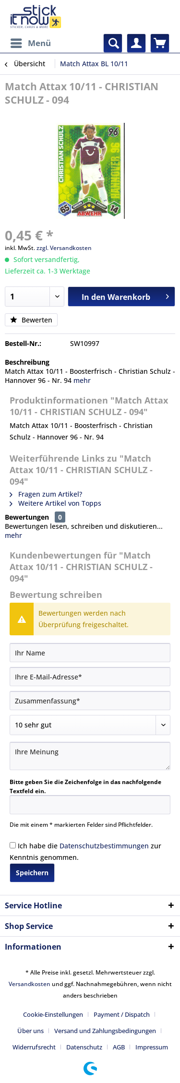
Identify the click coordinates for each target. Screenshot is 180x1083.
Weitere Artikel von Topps (55, 503)
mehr (82, 380)
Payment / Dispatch (122, 1014)
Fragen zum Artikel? (46, 494)
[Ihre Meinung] (90, 756)
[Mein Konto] (136, 43)
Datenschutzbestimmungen (104, 845)
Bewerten (31, 319)
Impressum (151, 1047)
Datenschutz (84, 1047)
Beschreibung (27, 362)
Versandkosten (29, 984)
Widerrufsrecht (34, 1047)
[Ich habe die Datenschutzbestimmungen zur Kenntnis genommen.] (13, 845)
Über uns (30, 1030)
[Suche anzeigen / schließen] (112, 43)
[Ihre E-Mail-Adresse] (90, 676)
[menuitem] (30, 43)
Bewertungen (27, 517)
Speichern (32, 872)
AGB (119, 1047)
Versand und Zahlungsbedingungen (105, 1030)
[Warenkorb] (159, 43)
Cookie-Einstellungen (53, 1014)
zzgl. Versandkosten (64, 248)
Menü (31, 42)
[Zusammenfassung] (90, 700)
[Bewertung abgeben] (90, 725)
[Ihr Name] (90, 652)
